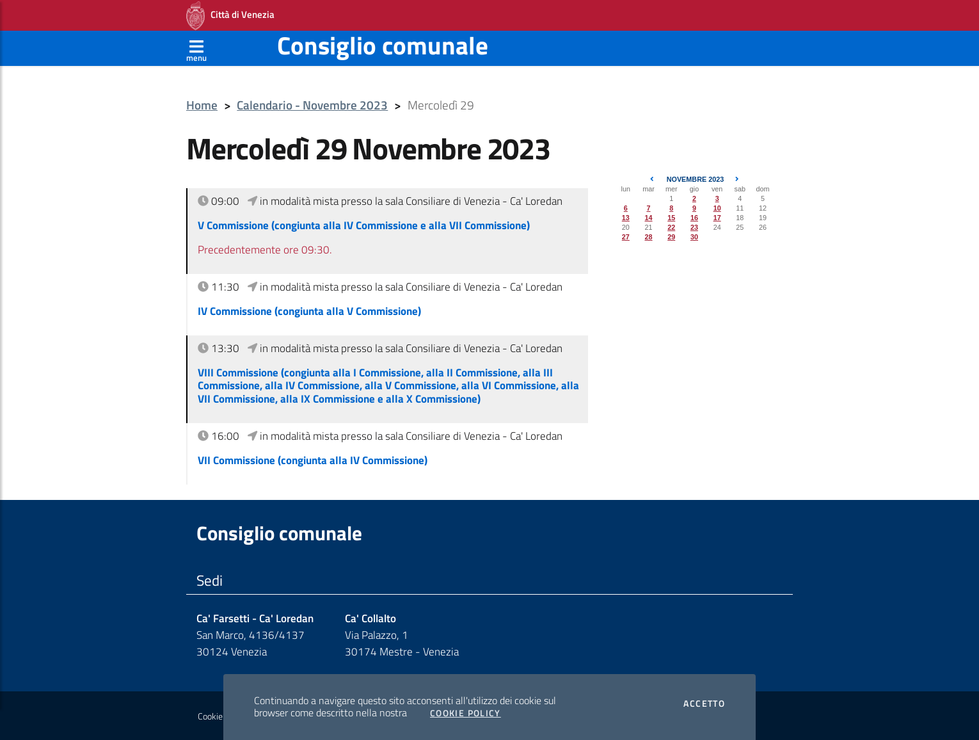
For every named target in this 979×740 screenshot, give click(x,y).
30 (694, 237)
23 (694, 227)
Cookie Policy (465, 713)
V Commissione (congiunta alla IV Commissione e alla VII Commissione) (364, 225)
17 (717, 217)
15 (671, 217)
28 (649, 237)
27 (626, 237)
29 (671, 237)
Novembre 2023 (695, 179)
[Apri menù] (196, 48)
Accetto (704, 703)
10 (717, 208)
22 (671, 227)
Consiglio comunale (382, 45)
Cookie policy (222, 716)
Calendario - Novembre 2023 (312, 105)
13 (626, 217)
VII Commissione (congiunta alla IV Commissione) (312, 460)
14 (649, 217)
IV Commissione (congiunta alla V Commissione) (309, 311)
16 (694, 217)
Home (202, 105)
